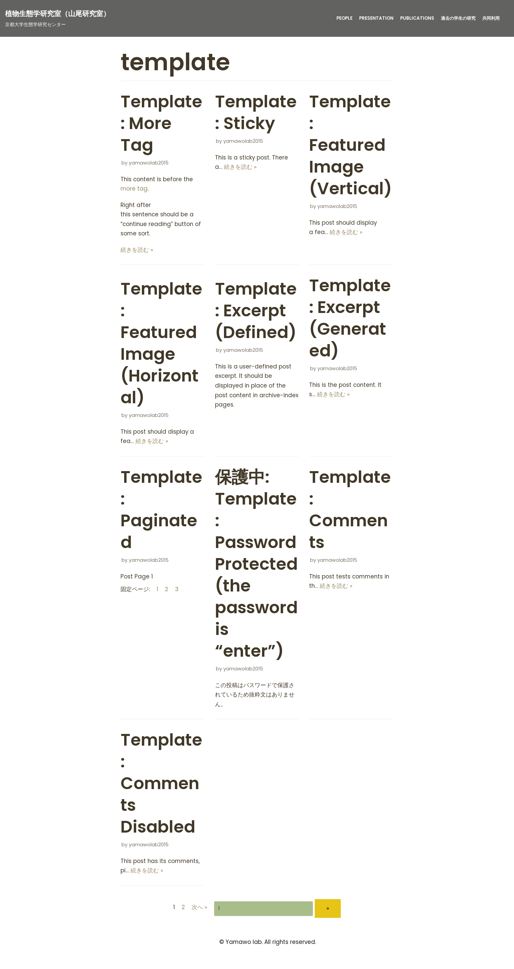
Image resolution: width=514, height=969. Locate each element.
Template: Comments (350, 511)
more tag (134, 189)
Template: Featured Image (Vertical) (350, 145)
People (340, 18)
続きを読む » (136, 250)
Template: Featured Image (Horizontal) (161, 344)
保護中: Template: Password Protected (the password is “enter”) (256, 565)
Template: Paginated (161, 511)
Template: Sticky (256, 112)
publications (413, 18)
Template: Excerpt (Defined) (256, 311)
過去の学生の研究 (455, 18)
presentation (372, 18)
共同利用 (490, 18)
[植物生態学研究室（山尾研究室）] (57, 18)
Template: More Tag (161, 123)
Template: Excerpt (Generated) (350, 319)
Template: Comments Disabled (161, 785)
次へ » (199, 909)
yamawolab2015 (149, 162)
